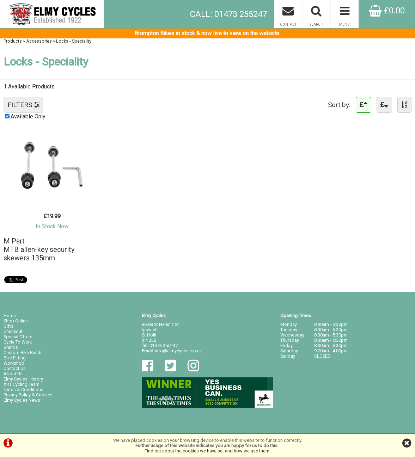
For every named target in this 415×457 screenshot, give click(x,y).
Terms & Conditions (23, 389)
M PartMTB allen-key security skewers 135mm (39, 249)
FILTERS (23, 105)
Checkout (13, 331)
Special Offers (18, 336)
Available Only (28, 116)
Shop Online (16, 320)
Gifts (8, 326)
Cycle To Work (18, 342)
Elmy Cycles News (22, 400)
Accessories (39, 41)
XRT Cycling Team (21, 384)
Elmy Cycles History (23, 379)
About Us (13, 373)
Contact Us (15, 368)
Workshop (14, 363)
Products (13, 41)
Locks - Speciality (73, 41)
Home (10, 315)
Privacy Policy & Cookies (28, 394)
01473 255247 (163, 345)
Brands (11, 347)
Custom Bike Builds (23, 352)
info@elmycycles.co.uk (178, 350)
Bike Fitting (15, 357)
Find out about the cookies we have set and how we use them (207, 450)
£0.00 (387, 11)
